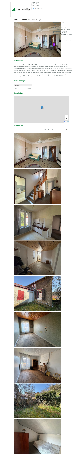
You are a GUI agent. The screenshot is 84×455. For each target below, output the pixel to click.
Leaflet (66, 121)
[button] (42, 108)
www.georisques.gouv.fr (61, 129)
